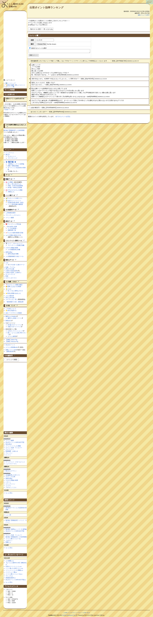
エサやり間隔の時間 (12, 248)
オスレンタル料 (10, 476)
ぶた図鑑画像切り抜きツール (14, 256)
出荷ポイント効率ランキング (47, 7)
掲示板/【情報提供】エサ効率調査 (14, 130)
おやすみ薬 (10, 269)
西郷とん (8, 542)
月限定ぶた (11, 192)
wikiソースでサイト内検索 (14, 313)
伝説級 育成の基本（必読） (16, 202)
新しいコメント (20, 85)
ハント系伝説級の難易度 (15, 204)
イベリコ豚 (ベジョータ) (13, 538)
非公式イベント (10, 345)
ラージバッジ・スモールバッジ (15, 462)
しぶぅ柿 (8, 515)
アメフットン (10, 449)
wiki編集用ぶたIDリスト (13, 475)
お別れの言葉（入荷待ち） (14, 272)
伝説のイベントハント (14, 201)
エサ (7, 263)
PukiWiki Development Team (69, 615)
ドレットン (9, 453)
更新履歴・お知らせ (12, 451)
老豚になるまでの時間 (14, 286)
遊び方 (8, 154)
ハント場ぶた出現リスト (14, 568)
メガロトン (9, 540)
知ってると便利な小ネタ (15, 291)
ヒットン (8, 455)
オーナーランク (10, 274)
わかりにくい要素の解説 (14, 285)
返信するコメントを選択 (38, 48)
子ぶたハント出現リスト (14, 198)
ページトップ (11, 83)
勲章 (7, 276)
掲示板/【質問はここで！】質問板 (16, 529)
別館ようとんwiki (11, 350)
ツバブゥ (8, 486)
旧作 (16, 270)
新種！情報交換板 (13, 166)
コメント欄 (10, 86)
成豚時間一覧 (12, 230)
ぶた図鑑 (10, 182)
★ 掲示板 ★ (11, 162)
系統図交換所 (11, 213)
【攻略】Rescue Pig (12, 341)
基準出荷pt (9, 252)
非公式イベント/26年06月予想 (15, 442)
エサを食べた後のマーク (17, 264)
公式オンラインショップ (15, 331)
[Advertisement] (15, 46)
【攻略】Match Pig (11, 339)
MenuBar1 (9, 444)
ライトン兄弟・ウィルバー (14, 447)
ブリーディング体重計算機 (16, 245)
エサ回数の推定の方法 (14, 235)
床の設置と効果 (12, 226)
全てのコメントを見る (62, 117)
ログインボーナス (11, 278)
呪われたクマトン (11, 471)
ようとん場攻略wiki (12, 347)
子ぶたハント (12, 156)
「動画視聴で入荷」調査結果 (14, 302)
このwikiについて (11, 309)
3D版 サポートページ (14, 326)
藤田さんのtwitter (11, 316)
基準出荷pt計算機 (13, 254)
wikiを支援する (11, 310)
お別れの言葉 (10, 270)
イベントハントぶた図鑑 (13, 446)
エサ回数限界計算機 (14, 249)
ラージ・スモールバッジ (14, 243)
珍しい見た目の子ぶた (14, 184)
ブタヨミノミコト (11, 487)
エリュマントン (10, 484)
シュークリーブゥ (11, 464)
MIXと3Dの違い (10, 297)
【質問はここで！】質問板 (16, 164)
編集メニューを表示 (143, 15)
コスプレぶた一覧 (11, 299)
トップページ (10, 153)
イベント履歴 (10, 217)
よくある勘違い (12, 228)
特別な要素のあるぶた (14, 293)
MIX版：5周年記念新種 (15, 187)
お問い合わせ (87, 612)
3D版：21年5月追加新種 (15, 185)
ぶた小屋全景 (10, 296)
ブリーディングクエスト (13, 215)
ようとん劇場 (12, 336)
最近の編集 (10, 85)
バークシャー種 (11, 572)
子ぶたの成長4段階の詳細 (15, 232)
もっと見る (9, 493)
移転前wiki (10, 351)
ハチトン (8, 482)
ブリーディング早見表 (14, 224)
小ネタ (9, 289)
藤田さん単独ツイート (14, 318)
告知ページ (8, 109)
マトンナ (9, 576)
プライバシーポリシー (77, 612)
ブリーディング (12, 158)
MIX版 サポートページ (15, 325)
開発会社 (8, 320)
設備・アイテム (10, 267)
